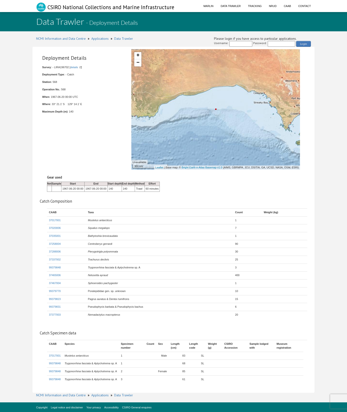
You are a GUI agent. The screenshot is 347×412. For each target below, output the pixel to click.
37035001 (55, 235)
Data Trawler (231, 6)
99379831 (55, 306)
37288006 (55, 251)
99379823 (55, 299)
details (74, 67)
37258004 (55, 243)
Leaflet (159, 167)
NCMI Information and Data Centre (61, 38)
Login (303, 44)
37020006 (55, 227)
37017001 (55, 220)
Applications (100, 38)
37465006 (55, 275)
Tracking (255, 6)
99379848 (55, 267)
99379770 (55, 291)
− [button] (138, 62)
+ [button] (138, 55)
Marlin (208, 6)
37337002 (55, 259)
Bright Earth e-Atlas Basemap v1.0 (202, 167)
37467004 (55, 283)
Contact (304, 6)
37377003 (55, 314)
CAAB (287, 6)
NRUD (273, 6)
